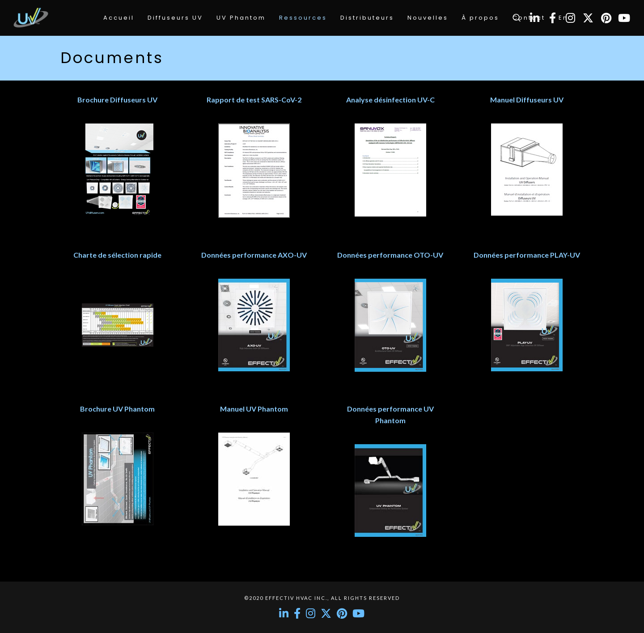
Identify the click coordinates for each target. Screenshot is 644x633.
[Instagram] (570, 18)
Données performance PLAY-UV (527, 255)
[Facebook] (552, 18)
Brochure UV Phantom (117, 408)
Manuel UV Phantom (254, 408)
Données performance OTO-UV (390, 255)
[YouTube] (624, 18)
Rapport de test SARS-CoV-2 (254, 99)
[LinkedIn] (534, 18)
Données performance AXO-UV (254, 255)
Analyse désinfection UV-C (390, 99)
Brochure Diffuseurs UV (117, 99)
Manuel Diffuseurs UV (527, 99)
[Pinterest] (606, 18)
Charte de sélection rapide (117, 255)
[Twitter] (588, 18)
